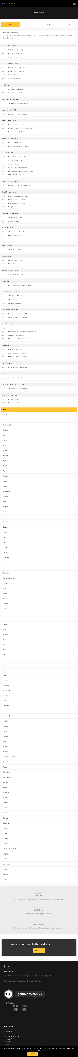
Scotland (38, 783)
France (38, 451)
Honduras (38, 614)
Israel (38, 650)
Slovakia (38, 798)
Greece (38, 609)
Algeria (38, 461)
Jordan (38, 660)
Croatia (38, 563)
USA (38, 859)
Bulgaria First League (9, 121)
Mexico (38, 701)
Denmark (38, 574)
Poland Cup (6, 281)
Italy (38, 446)
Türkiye (38, 839)
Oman (38, 732)
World (38, 415)
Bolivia (38, 512)
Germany (38, 441)
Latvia (38, 681)
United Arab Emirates (38, 849)
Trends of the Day (10, 1035)
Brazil (38, 523)
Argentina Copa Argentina (11, 99)
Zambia (38, 880)
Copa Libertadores (8, 153)
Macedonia (38, 691)
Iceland (38, 625)
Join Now (39, 951)
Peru (38, 742)
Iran (38, 640)
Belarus (38, 502)
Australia (38, 482)
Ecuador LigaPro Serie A (10, 181)
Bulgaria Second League (10, 139)
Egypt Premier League (9, 192)
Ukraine (38, 844)
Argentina (38, 472)
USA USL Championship (10, 374)
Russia (38, 768)
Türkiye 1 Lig (6, 346)
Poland (38, 747)
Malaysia (38, 696)
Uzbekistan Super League (10, 396)
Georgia (38, 604)
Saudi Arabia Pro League (10, 310)
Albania (38, 456)
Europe (38, 420)
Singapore (38, 793)
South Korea (38, 813)
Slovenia (38, 803)
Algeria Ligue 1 (7, 85)
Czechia (38, 548)
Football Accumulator (12, 1037)
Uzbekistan (38, 865)
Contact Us (8, 1040)
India (38, 630)
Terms (7, 1045)
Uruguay (38, 854)
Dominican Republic (38, 579)
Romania (38, 762)
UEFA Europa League (9, 46)
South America (38, 426)
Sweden (38, 819)
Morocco (38, 711)
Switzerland (38, 824)
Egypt (38, 589)
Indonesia (38, 635)
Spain (38, 436)
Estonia (38, 594)
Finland (38, 599)
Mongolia (38, 706)
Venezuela (38, 870)
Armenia (38, 477)
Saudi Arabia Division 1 (9, 292)
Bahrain (38, 497)
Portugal (38, 752)
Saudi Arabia (38, 778)
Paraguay (38, 737)
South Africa (38, 808)
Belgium (38, 507)
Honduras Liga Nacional (10, 214)
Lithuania (38, 686)
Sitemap (7, 1042)
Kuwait (38, 676)
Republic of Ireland (38, 757)
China (38, 543)
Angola (38, 466)
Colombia (38, 553)
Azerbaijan (38, 492)
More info (45, 1054)
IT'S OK (33, 1054)
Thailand (38, 829)
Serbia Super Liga (8, 324)
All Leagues (6, 410)
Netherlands (38, 717)
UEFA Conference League (10, 64)
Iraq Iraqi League (7, 228)
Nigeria (38, 722)
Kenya (38, 665)
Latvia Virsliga (6, 256)
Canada (38, 533)
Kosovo (38, 671)
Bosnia (38, 517)
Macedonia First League (10, 271)
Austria (38, 487)
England (38, 431)
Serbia (38, 788)
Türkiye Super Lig (8, 364)
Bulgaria (38, 528)
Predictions (8, 1032)
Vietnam (38, 875)
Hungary (38, 620)
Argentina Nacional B (9, 110)
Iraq (38, 645)
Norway (38, 727)
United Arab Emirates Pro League (13, 385)
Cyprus (38, 568)
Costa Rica (38, 558)
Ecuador (38, 584)
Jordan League (7, 246)
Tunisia (38, 834)
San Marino (38, 773)
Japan (38, 655)
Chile (38, 538)
